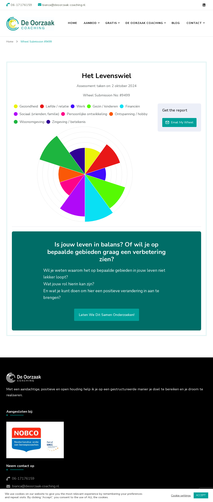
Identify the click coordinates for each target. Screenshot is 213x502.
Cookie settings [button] (181, 495)
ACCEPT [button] (201, 495)
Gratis (111, 23)
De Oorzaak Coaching (144, 23)
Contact (194, 23)
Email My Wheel (179, 122)
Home (72, 23)
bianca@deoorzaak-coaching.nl (35, 486)
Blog (176, 23)
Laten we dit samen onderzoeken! (106, 314)
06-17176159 (23, 478)
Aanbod (90, 23)
